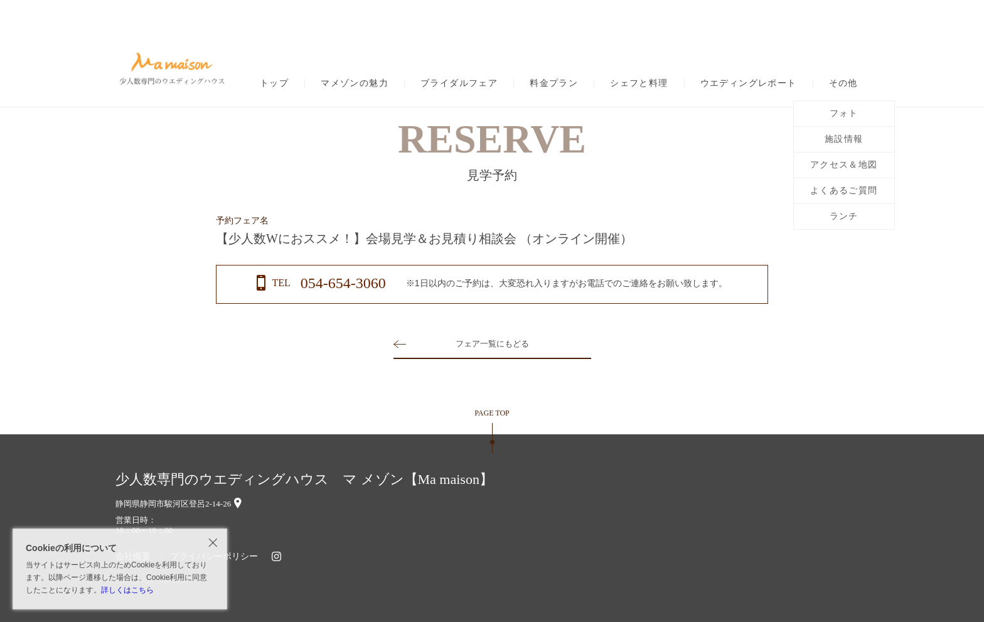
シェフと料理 (639, 83)
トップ (274, 83)
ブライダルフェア (459, 83)
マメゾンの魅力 (354, 83)
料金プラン (554, 83)
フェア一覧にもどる (492, 343)
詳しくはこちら (127, 590)
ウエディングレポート (748, 83)
